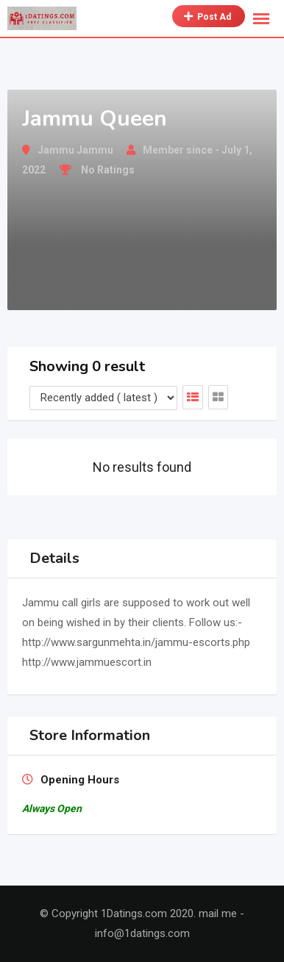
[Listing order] (103, 398)
